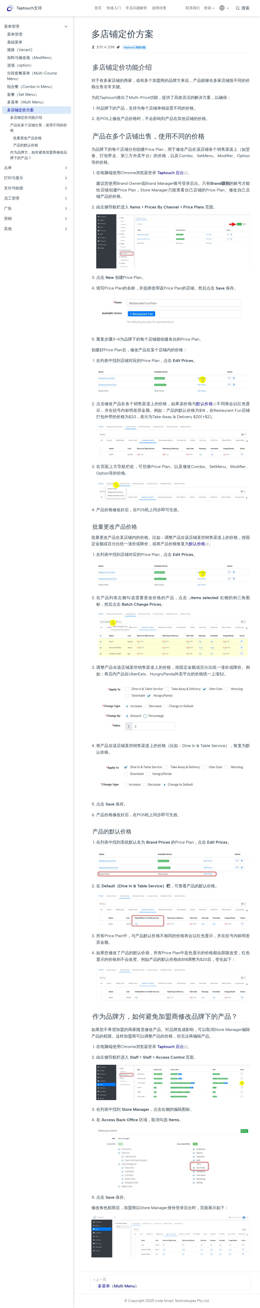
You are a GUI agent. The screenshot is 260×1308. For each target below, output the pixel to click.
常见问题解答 (136, 8)
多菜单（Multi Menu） (26, 102)
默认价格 (206, 403)
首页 (98, 8)
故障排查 (159, 8)
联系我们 (193, 8)
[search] (243, 8)
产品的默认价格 (25, 145)
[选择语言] (224, 8)
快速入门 (114, 8)
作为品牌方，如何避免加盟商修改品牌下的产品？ (38, 155)
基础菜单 (14, 42)
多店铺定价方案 (20, 110)
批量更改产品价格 (27, 138)
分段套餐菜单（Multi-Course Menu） (32, 76)
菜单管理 (14, 34)
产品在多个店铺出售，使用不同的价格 (38, 128)
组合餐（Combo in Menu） (30, 86)
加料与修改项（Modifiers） (30, 57)
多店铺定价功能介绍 (26, 117)
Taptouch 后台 (172, 172)
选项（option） (20, 65)
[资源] (209, 8)
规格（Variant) (19, 50)
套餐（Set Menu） (23, 94)
